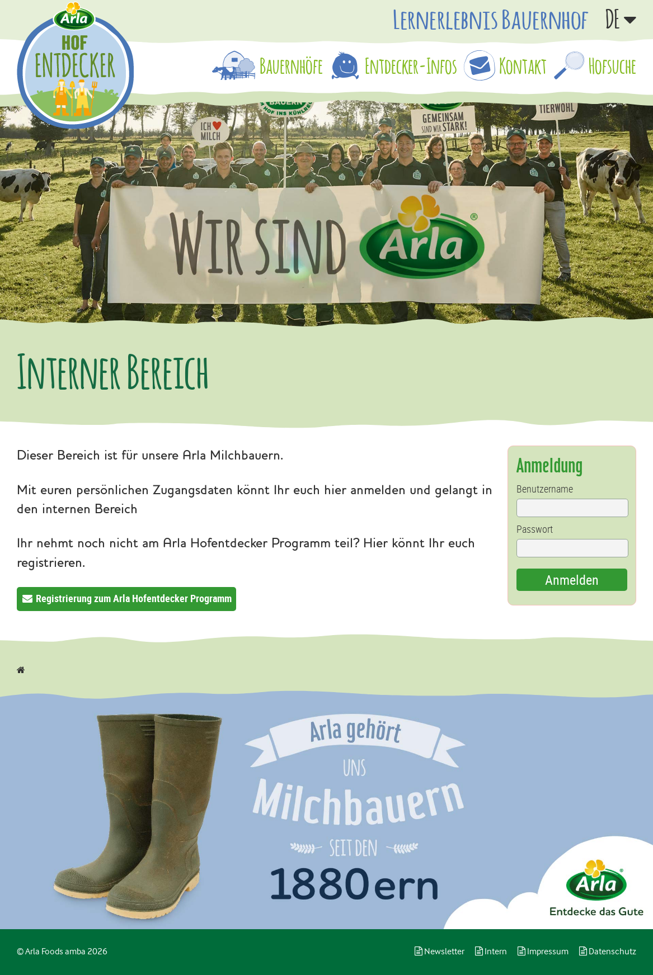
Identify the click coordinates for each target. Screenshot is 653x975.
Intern (491, 951)
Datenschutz (607, 951)
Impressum (543, 951)
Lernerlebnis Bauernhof (491, 19)
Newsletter (439, 951)
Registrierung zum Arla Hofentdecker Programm (134, 598)
